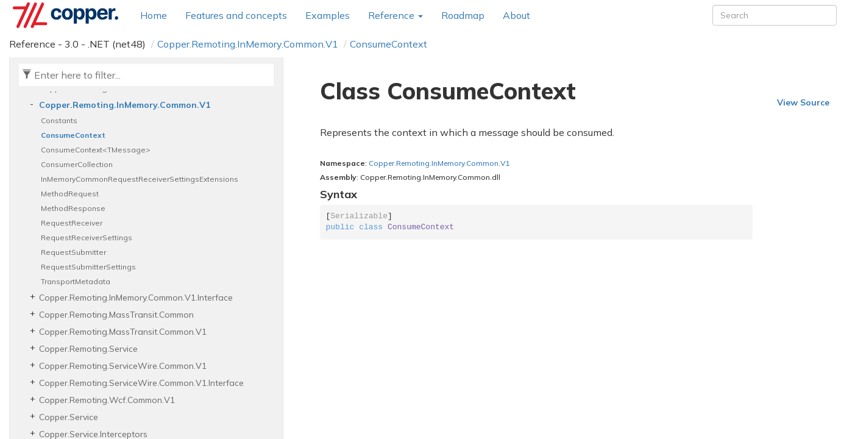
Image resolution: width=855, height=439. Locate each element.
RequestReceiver (71, 222)
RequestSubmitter (73, 252)
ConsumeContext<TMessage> (96, 149)
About (516, 15)
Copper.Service (68, 417)
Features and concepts (236, 15)
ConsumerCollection (77, 164)
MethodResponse (73, 208)
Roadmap (462, 15)
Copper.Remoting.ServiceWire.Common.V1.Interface (141, 382)
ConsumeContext (388, 44)
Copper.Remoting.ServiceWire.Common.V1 (123, 365)
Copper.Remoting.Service (88, 348)
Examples (327, 15)
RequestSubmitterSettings (88, 266)
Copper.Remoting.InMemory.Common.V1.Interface (136, 297)
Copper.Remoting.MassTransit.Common (116, 314)
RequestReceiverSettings (86, 237)
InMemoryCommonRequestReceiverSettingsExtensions (139, 179)
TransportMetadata (75, 281)
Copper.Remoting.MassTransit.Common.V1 (123, 331)
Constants (59, 120)
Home (153, 15)
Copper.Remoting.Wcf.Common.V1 (107, 399)
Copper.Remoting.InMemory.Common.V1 (247, 44)
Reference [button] (395, 15)
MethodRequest (70, 193)
